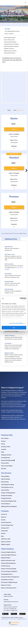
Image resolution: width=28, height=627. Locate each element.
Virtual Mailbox (5, 476)
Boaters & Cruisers (6, 585)
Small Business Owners (7, 579)
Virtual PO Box (5, 490)
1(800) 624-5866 (8, 596)
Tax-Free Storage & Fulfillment (9, 571)
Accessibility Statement (21, 619)
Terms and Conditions (7, 465)
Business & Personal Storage (8, 568)
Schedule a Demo (5, 446)
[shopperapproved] (14, 623)
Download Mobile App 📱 (8, 460)
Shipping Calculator (6, 454)
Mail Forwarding (5, 479)
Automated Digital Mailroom (8, 555)
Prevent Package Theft (7, 525)
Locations (3, 449)
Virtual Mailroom (5, 503)
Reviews (3, 533)
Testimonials (4, 530)
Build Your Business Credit (8, 560)
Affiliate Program (5, 544)
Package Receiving (6, 498)
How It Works (4, 438)
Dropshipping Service (6, 574)
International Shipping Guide (8, 501)
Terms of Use (12, 619)
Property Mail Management (8, 563)
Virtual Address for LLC (7, 487)
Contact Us (4, 514)
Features (3, 441)
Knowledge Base (5, 457)
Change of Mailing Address (8, 492)
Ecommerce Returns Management (10, 576)
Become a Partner (6, 541)
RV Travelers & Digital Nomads (9, 582)
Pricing (3, 444)
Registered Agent (5, 557)
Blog (2, 536)
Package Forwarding (6, 495)
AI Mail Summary (5, 566)
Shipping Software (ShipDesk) (9, 506)
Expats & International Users (8, 587)
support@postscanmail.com (11, 601)
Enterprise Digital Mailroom (8, 552)
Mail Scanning (5, 481)
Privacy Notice (5, 463)
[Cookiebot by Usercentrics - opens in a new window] (20, 298)
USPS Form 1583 (5, 539)
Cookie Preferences (5, 619)
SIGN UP (14, 129)
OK (14, 327)
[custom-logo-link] (10, 2)
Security (3, 519)
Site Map (3, 468)
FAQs (2, 452)
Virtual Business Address (7, 484)
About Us (3, 517)
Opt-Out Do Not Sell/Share (16, 323)
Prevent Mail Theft (6, 522)
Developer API (5, 528)
